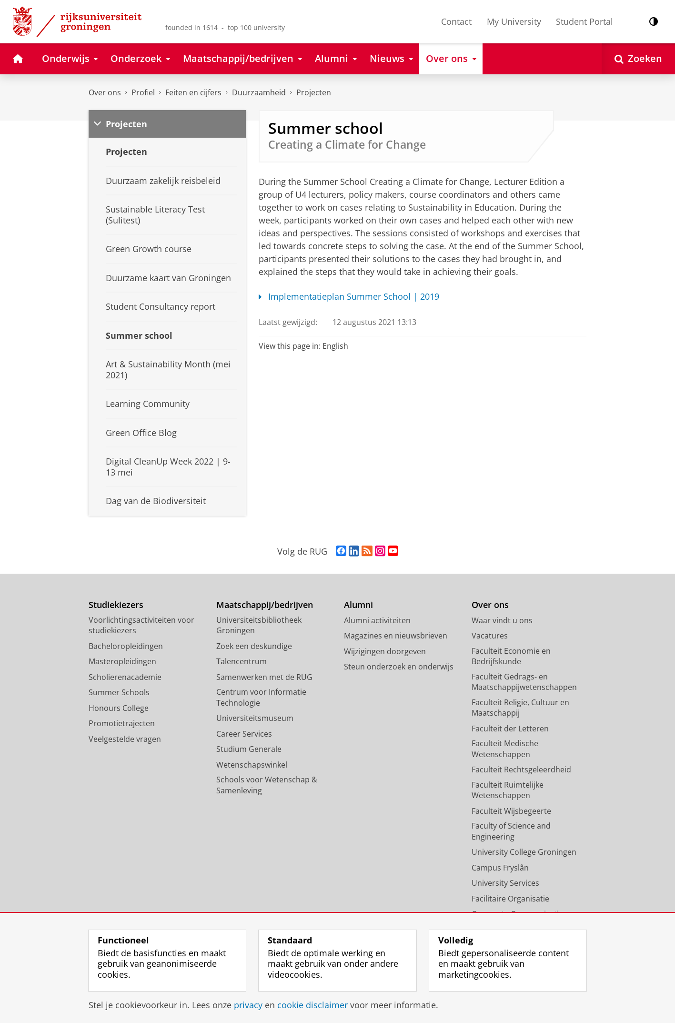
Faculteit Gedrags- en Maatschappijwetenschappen (524, 682)
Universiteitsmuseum (254, 718)
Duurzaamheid (259, 92)
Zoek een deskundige (254, 646)
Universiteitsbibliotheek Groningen (259, 625)
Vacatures (490, 635)
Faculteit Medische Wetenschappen (505, 749)
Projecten (313, 92)
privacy (248, 1005)
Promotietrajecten (122, 723)
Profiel (143, 92)
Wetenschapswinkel (251, 765)
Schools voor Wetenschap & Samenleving (266, 785)
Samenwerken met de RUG (264, 677)
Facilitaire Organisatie (510, 898)
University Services (505, 883)
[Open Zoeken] (638, 58)
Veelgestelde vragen (125, 739)
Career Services (244, 734)
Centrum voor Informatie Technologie (261, 697)
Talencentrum (241, 661)
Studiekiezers (116, 604)
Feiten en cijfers (193, 92)
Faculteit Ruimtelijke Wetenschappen (508, 790)
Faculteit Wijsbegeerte (511, 811)
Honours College (119, 708)
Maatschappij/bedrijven (264, 604)
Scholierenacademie (125, 677)
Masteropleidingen (122, 661)
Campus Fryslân (500, 867)
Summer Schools (119, 692)
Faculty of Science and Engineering (511, 831)
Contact (456, 21)
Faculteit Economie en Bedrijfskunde (511, 656)
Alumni (358, 604)
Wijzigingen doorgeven (385, 651)
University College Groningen (524, 852)
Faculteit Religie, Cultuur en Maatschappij (520, 708)
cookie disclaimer (312, 1005)
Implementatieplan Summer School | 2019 (349, 296)
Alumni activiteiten (377, 620)
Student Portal (584, 21)
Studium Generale (249, 749)
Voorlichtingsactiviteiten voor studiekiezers (141, 625)
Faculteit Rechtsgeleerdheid (521, 769)
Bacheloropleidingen (126, 646)
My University (514, 21)
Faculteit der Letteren (510, 728)
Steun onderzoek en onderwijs (398, 666)
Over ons (105, 92)
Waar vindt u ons (502, 620)
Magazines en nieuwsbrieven (395, 635)
